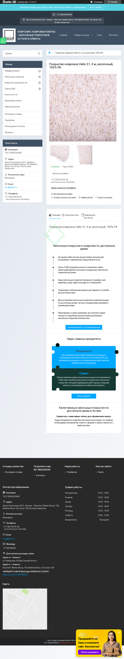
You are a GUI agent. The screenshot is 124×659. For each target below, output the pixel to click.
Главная (63, 35)
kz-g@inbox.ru (11, 187)
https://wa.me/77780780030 (15, 575)
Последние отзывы (13, 114)
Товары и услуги (81, 35)
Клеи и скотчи (11, 95)
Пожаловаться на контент (70, 643)
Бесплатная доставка (63, 194)
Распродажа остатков (15, 126)
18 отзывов (98, 2)
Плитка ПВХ (10, 89)
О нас (99, 35)
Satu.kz (74, 640)
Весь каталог (84, 396)
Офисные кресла (12, 107)
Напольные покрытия (14, 77)
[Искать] (39, 53)
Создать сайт (23, 2)
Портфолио (10, 120)
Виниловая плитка (13, 101)
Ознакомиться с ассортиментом (84, 327)
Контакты (113, 35)
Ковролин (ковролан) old (16, 83)
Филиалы (9, 132)
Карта (101, 472)
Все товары (96, 7)
